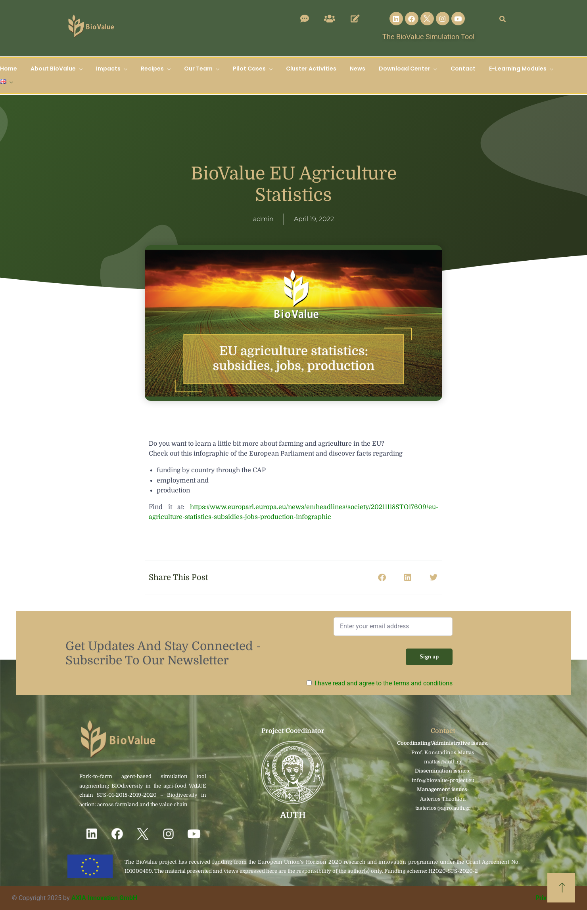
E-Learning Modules (518, 68)
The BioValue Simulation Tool (428, 36)
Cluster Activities (311, 68)
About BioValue (53, 68)
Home (8, 68)
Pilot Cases (249, 68)
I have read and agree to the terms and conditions (384, 683)
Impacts (108, 68)
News (357, 68)
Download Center (404, 68)
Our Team (198, 68)
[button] (382, 578)
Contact (463, 68)
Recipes (152, 68)
